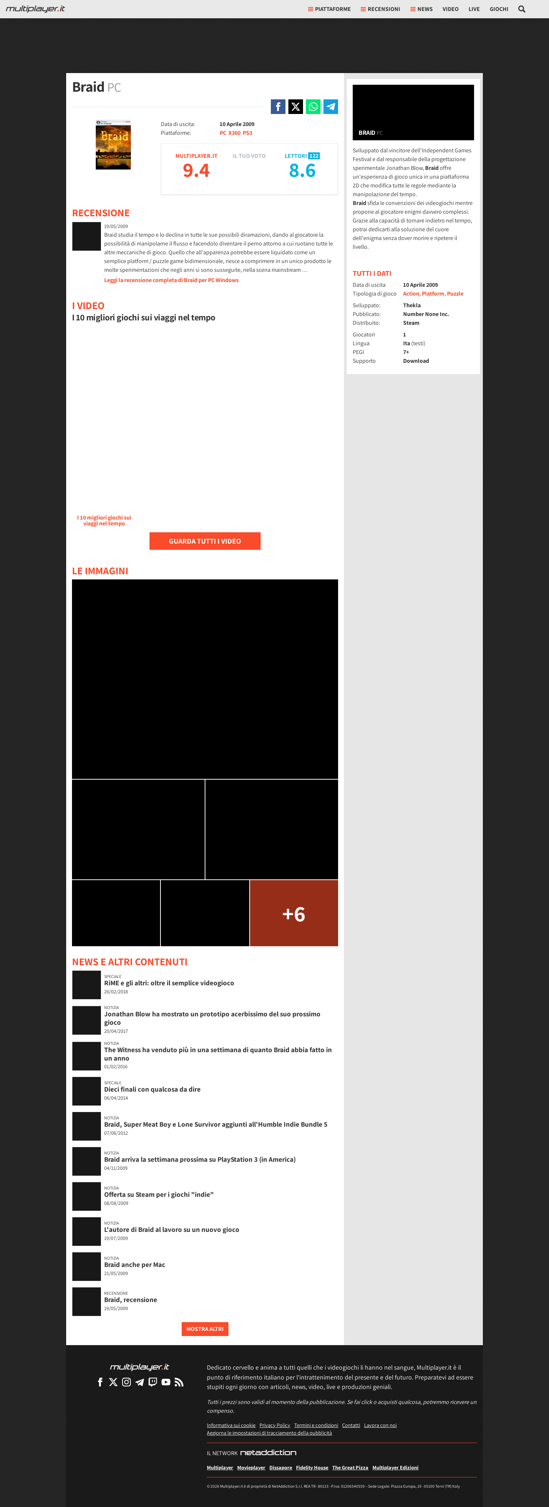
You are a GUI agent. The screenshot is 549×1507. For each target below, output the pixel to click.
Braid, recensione (130, 1299)
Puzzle (455, 293)
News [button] (421, 9)
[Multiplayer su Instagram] (126, 1381)
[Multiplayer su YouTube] (166, 1381)
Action (411, 293)
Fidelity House (312, 1467)
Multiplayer (220, 1467)
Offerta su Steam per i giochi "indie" (159, 1194)
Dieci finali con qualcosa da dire (152, 1089)
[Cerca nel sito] (522, 9)
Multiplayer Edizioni (395, 1467)
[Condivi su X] (295, 106)
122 (314, 155)
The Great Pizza (350, 1467)
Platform (433, 293)
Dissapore (280, 1467)
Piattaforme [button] (329, 9)
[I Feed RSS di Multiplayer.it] (179, 1381)
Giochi (499, 9)
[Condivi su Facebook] (278, 106)
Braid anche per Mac (134, 1264)
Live (474, 9)
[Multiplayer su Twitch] (152, 1381)
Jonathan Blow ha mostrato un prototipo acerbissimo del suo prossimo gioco (212, 1018)
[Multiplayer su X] (113, 1381)
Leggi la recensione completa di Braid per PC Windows (171, 280)
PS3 (247, 133)
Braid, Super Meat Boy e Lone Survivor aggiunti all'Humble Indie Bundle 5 (215, 1124)
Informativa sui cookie (231, 1425)
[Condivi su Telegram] (330, 106)
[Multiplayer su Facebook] (100, 1381)
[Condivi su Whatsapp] (313, 106)
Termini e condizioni (316, 1425)
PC (223, 133)
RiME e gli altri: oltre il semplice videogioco (169, 982)
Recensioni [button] (380, 9)
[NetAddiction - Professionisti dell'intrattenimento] (268, 1453)
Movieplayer (251, 1467)
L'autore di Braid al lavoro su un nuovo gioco (171, 1229)
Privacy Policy (275, 1425)
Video (451, 9)
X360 (234, 133)
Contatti (351, 1425)
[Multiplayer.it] (35, 9)
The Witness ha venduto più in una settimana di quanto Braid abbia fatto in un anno (218, 1053)
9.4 (196, 169)
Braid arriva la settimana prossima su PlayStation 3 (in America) (200, 1159)
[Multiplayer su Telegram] (139, 1381)
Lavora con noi (380, 1425)
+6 (294, 913)
